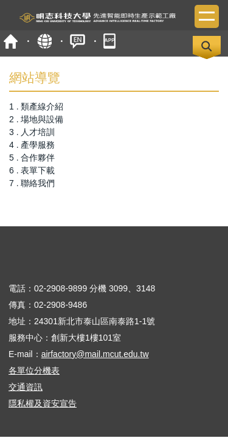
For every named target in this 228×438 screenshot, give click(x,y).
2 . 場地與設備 (36, 119)
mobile (111, 41)
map (44, 41)
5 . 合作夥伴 (32, 157)
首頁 (10, 41)
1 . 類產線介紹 (36, 106)
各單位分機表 (34, 370)
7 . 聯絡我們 (32, 183)
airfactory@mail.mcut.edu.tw (95, 354)
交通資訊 (26, 387)
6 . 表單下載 (32, 170)
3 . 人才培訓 (32, 132)
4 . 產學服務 (32, 145)
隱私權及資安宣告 (43, 403)
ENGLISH (77, 41)
